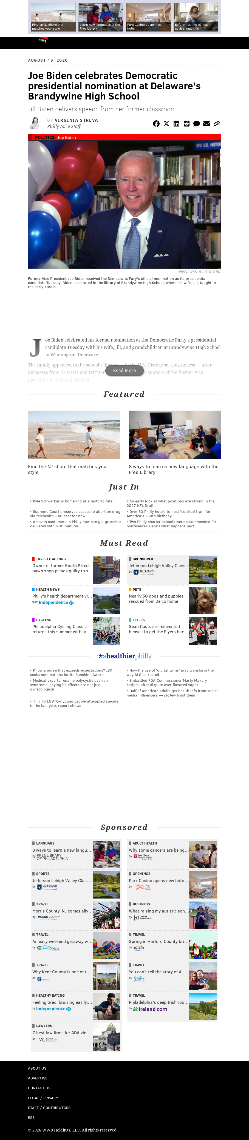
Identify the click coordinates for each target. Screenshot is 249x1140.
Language (45, 843)
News (42, 40)
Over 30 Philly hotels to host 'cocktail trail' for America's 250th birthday (169, 513)
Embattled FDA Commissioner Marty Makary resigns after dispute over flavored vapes (167, 682)
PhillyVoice (13, 43)
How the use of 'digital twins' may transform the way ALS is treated (170, 672)
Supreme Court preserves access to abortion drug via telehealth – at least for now (75, 513)
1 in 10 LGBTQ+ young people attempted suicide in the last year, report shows (74, 703)
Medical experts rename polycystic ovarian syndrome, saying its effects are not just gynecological (69, 685)
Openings (142, 873)
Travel (42, 904)
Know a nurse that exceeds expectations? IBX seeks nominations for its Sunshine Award (71, 672)
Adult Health (145, 843)
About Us (37, 1068)
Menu (240, 43)
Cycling (43, 619)
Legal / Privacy (43, 1097)
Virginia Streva (76, 120)
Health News (48, 589)
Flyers (139, 619)
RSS (31, 1117)
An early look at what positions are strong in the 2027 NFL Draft (170, 503)
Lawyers (44, 1025)
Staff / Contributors (49, 1107)
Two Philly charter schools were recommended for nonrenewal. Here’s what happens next (171, 523)
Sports (43, 873)
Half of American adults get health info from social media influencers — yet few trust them (172, 693)
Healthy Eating (50, 995)
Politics (45, 137)
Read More (124, 370)
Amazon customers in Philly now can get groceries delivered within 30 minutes (75, 523)
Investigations (51, 558)
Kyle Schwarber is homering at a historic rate (72, 501)
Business (141, 904)
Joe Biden (66, 137)
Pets (137, 589)
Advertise (37, 1078)
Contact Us (39, 1087)
